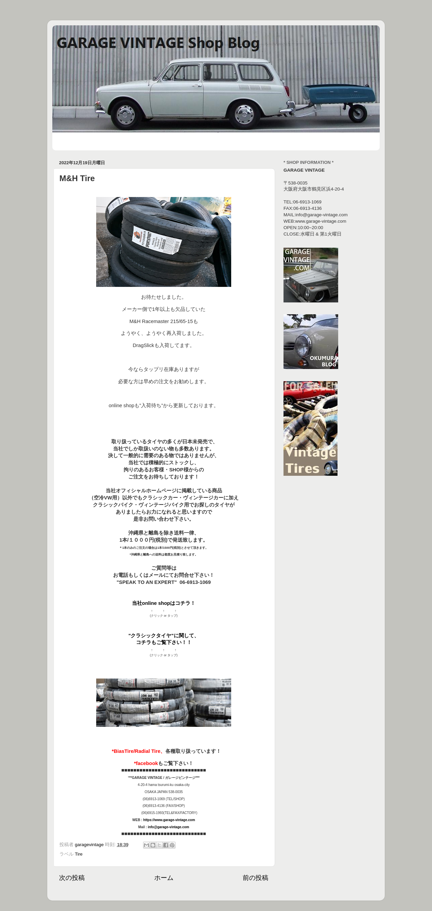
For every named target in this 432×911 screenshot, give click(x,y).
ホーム (163, 877)
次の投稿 (72, 877)
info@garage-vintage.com (168, 827)
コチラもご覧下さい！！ (164, 642)
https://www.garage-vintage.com (169, 820)
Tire (79, 854)
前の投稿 (255, 877)
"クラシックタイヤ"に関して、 (163, 635)
